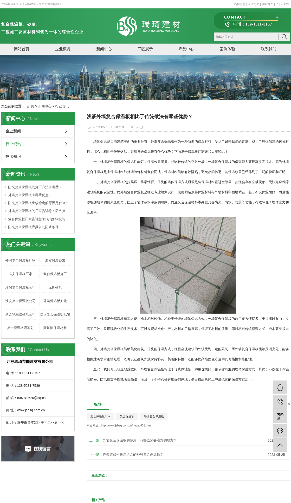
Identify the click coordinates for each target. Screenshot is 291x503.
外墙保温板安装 (55, 301)
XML (287, 4)
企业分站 (253, 4)
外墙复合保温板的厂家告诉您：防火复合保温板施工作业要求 (39, 211)
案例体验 (227, 49)
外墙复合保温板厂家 (20, 260)
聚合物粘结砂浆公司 (20, 314)
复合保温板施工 (55, 274)
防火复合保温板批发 (55, 314)
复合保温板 (127, 416)
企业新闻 (13, 131)
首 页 (30, 106)
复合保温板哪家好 (20, 328)
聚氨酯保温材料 (55, 328)
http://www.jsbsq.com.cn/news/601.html (126, 425)
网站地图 (267, 4)
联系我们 (268, 49)
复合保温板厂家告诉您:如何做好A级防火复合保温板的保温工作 (39, 219)
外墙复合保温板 (154, 416)
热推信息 (240, 4)
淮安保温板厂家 (20, 274)
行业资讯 (62, 106)
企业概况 (63, 49)
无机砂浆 (55, 287)
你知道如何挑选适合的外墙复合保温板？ (133, 454)
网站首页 (21, 49)
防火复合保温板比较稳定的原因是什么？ (38, 203)
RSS (279, 4)
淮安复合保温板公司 (20, 301)
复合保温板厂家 (100, 416)
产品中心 (186, 49)
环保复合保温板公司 (20, 287)
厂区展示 (145, 49)
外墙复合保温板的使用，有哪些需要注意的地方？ (140, 440)
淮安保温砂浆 (55, 260)
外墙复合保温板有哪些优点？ (30, 195)
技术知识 (13, 157)
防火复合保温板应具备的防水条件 (33, 227)
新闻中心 (104, 49)
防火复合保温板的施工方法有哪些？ (35, 187)
